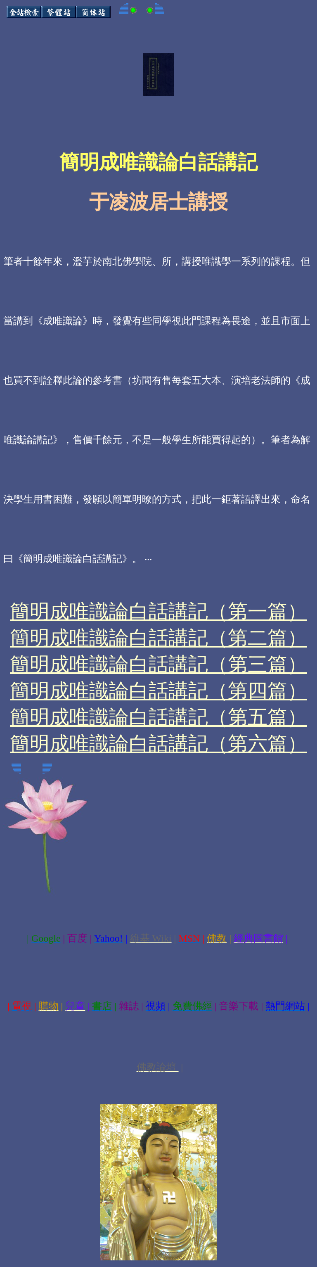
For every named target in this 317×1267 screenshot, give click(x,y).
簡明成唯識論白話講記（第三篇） (158, 664)
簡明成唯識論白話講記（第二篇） (158, 638)
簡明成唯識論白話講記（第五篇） (158, 717)
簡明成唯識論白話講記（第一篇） (158, 611)
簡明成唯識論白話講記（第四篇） (158, 691)
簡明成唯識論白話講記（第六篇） (158, 744)
